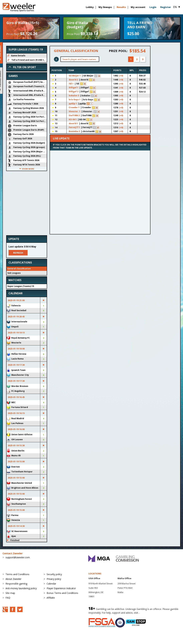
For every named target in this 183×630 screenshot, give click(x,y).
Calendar (51, 583)
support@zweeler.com (18, 557)
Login (152, 7)
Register (165, 7)
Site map (10, 593)
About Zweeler (13, 579)
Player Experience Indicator (61, 588)
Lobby (90, 7)
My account (138, 7)
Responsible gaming (16, 583)
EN (176, 7)
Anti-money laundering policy (21, 588)
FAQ (8, 597)
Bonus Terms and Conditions (62, 593)
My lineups (105, 7)
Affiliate (51, 597)
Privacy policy (54, 579)
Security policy (54, 574)
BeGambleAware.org (151, 612)
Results (121, 7)
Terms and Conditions (17, 574)
